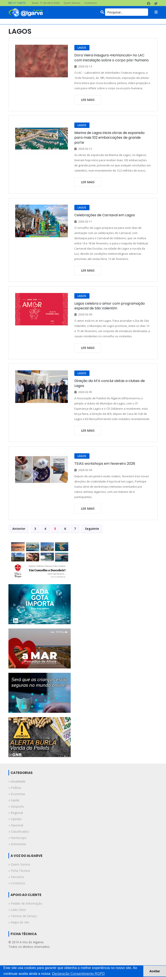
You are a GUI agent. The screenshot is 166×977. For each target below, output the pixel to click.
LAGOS (82, 47)
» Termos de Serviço (22, 916)
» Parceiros (16, 877)
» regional (15, 813)
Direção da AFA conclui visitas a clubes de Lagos (109, 383)
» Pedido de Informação (25, 903)
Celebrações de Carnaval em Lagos (104, 215)
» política (14, 788)
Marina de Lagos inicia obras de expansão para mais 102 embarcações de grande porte (109, 137)
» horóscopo (17, 838)
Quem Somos (72, 3)
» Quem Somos (19, 864)
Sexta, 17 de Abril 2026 (46, 3)
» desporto (16, 806)
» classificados (18, 831)
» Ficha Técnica (19, 871)
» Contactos (16, 883)
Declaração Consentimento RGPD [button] (78, 973)
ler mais (87, 100)
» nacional (15, 825)
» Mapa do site (18, 922)
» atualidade (17, 781)
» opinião (15, 819)
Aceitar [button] (154, 971)
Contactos (90, 3)
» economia (16, 794)
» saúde (13, 800)
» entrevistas (17, 844)
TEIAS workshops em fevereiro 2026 (104, 463)
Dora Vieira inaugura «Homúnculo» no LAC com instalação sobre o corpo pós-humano (111, 57)
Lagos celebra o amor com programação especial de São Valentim (109, 306)
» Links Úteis (17, 910)
